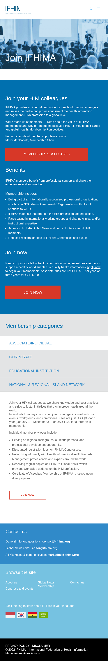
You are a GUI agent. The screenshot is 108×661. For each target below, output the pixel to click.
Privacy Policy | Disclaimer (27, 645)
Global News (46, 582)
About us (11, 582)
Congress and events (19, 588)
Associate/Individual (30, 343)
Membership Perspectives (47, 154)
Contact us (77, 582)
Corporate (20, 357)
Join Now (33, 292)
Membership (46, 586)
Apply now (93, 267)
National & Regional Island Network (47, 385)
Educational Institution (34, 371)
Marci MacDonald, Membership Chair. (30, 140)
